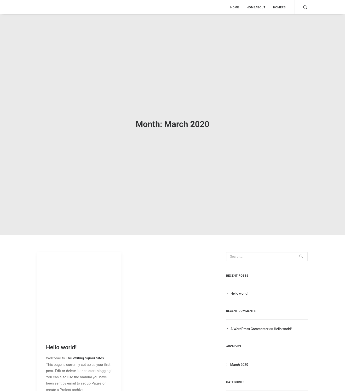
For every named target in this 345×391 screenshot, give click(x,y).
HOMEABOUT (256, 7)
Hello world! (61, 345)
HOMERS (279, 7)
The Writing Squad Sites (85, 356)
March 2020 (239, 362)
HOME (234, 7)
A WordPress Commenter (249, 327)
